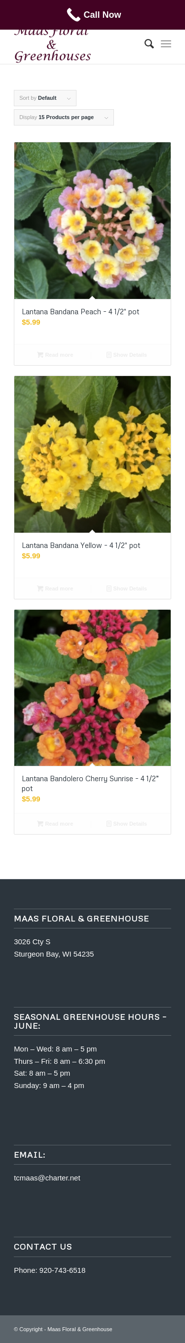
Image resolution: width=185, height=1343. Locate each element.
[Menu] (166, 44)
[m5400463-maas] (77, 44)
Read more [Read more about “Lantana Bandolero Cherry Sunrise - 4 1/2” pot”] (55, 824)
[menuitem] (144, 44)
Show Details (127, 355)
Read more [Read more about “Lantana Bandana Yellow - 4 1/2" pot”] (55, 588)
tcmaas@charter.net (47, 1178)
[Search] (144, 44)
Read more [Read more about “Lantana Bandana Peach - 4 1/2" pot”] (55, 355)
